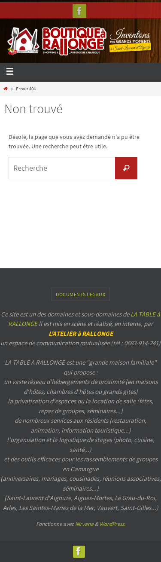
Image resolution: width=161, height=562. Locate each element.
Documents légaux (80, 294)
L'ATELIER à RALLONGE (81, 333)
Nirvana (84, 524)
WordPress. (112, 524)
